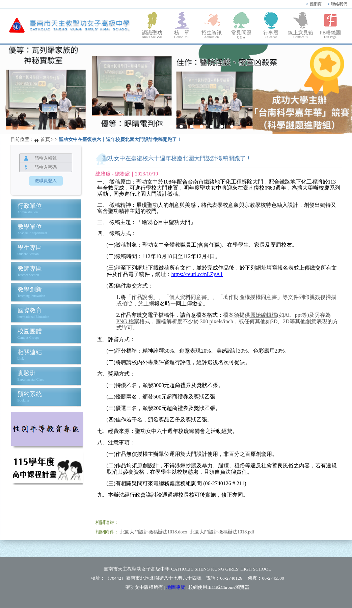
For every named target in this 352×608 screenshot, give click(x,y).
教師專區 (30, 269)
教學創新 (30, 289)
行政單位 (30, 206)
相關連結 (30, 352)
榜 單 (182, 34)
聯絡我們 (337, 4)
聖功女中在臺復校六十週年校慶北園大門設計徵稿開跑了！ (120, 139)
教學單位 (30, 227)
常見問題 (241, 35)
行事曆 (271, 34)
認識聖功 (152, 34)
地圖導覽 (175, 587)
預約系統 (30, 394)
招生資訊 (211, 34)
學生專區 (30, 248)
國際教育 (30, 310)
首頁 (45, 139)
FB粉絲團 (330, 34)
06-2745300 (273, 578)
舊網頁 (314, 4)
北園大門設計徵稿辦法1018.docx (153, 531)
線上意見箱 (301, 34)
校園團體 (30, 331)
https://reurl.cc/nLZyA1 (197, 274)
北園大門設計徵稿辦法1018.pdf (222, 531)
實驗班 (27, 373)
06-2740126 (231, 578)
